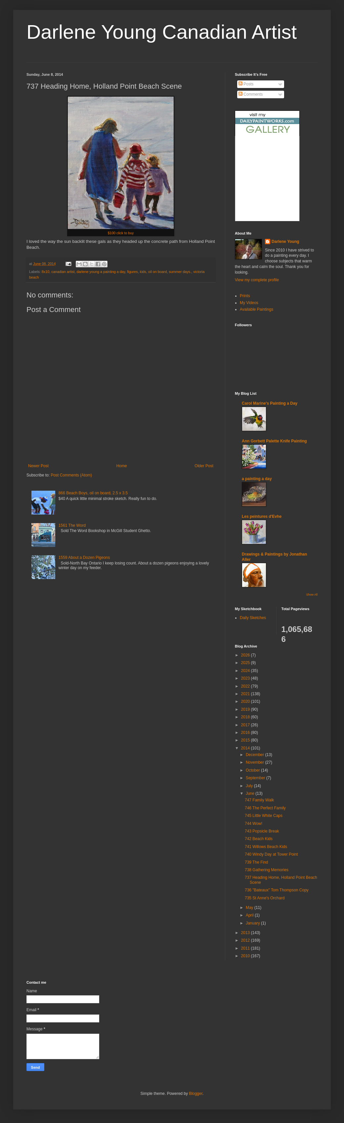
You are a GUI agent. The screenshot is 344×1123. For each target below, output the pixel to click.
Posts (245, 84)
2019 (246, 709)
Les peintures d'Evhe (261, 516)
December (255, 754)
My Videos (249, 302)
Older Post (203, 466)
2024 (246, 670)
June (250, 793)
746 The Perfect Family (265, 808)
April (250, 915)
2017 (246, 725)
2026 (246, 655)
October (253, 770)
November (255, 762)
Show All (312, 594)
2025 (246, 662)
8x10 (45, 272)
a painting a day (257, 478)
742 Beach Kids (259, 838)
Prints (245, 295)
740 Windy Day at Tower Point (271, 854)
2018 (246, 717)
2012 (246, 940)
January (253, 923)
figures (132, 272)
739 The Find (256, 862)
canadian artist (62, 272)
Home (121, 466)
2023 (246, 678)
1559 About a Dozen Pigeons (84, 557)
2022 (246, 686)
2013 (246, 932)
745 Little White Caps (263, 815)
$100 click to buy (121, 233)
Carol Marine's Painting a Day (269, 403)
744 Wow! (253, 823)
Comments (250, 94)
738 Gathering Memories (266, 870)
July (250, 786)
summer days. (180, 272)
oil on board (157, 272)
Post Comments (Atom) (71, 475)
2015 (246, 740)
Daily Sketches (253, 617)
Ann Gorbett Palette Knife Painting (274, 441)
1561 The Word (72, 525)
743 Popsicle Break (262, 831)
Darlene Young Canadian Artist (161, 32)
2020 (246, 701)
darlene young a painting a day (100, 272)
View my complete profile (257, 280)
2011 (246, 948)
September (256, 778)
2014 (246, 748)
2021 (246, 694)
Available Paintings (256, 309)
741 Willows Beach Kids (266, 846)
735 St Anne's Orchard (264, 898)
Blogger (195, 1093)
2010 (246, 956)
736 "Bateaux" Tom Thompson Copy (277, 890)
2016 (246, 732)
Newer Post (38, 466)
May (250, 907)
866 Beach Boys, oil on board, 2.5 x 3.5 (93, 493)
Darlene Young (285, 241)
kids (143, 272)
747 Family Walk (259, 800)
